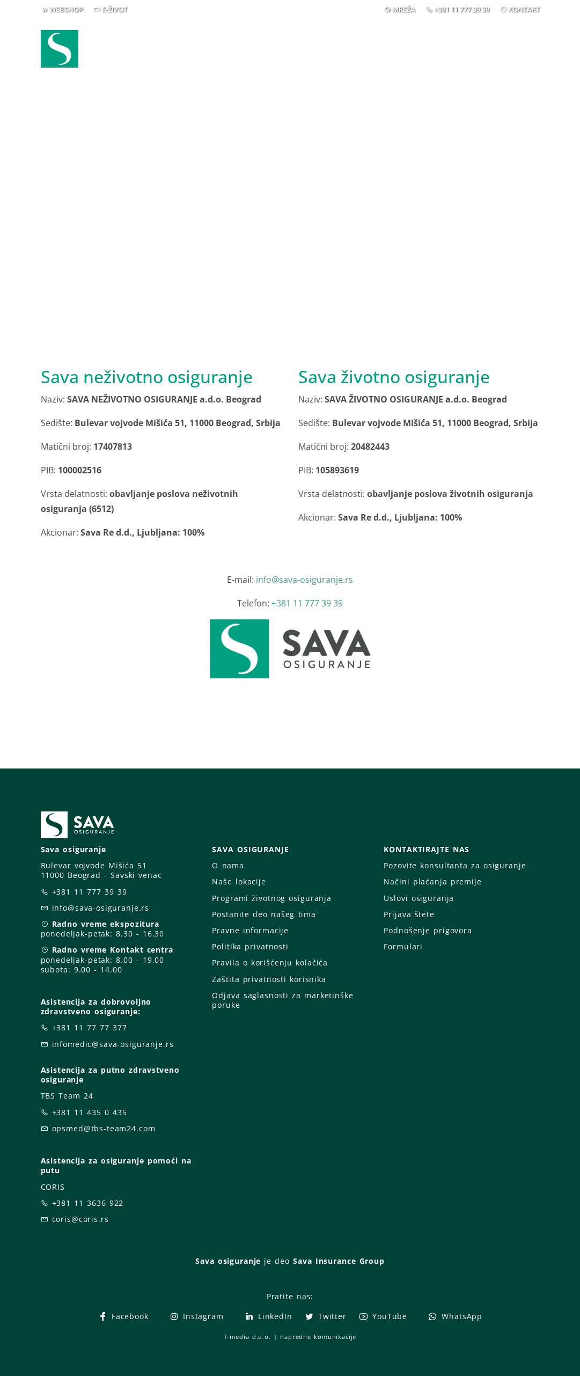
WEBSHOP (66, 9)
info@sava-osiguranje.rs (304, 579)
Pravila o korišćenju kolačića (270, 962)
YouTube (382, 1316)
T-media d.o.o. (247, 1337)
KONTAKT (524, 9)
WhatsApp (455, 1316)
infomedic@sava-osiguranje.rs (113, 1044)
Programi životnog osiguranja (272, 898)
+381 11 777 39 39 (461, 9)
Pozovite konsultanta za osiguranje (455, 865)
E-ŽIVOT (114, 9)
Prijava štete (322, 48)
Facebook (123, 1316)
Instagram (196, 1316)
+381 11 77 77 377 (89, 1027)
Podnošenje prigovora (428, 930)
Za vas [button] (464, 41)
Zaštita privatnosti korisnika (269, 979)
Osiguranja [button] (245, 41)
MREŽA (403, 9)
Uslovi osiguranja (419, 898)
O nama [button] (399, 41)
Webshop (174, 41)
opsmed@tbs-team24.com (104, 1128)
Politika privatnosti (250, 946)
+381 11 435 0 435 (89, 1112)
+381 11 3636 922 (88, 1203)
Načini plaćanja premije (432, 881)
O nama (228, 865)
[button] (519, 42)
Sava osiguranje (228, 1261)
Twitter (325, 1316)
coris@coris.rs (80, 1219)
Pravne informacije (250, 930)
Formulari (403, 946)
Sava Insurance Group (339, 1261)
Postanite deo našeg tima (263, 914)
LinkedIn (268, 1316)
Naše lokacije (239, 881)
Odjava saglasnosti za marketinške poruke (282, 1000)
